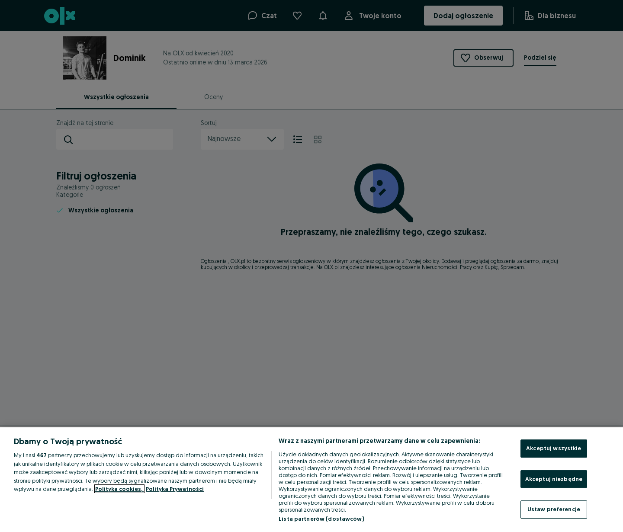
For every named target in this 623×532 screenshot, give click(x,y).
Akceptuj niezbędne (553, 478)
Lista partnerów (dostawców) (321, 518)
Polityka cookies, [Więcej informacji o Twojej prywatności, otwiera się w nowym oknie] (119, 488)
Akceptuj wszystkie (553, 448)
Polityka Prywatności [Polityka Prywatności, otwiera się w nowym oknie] (175, 488)
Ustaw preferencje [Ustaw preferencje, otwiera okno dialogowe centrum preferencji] (553, 509)
